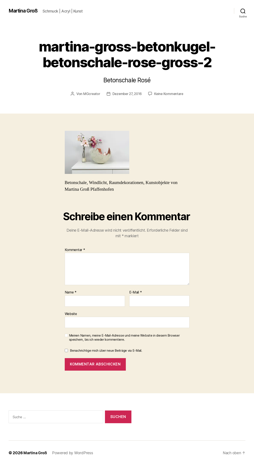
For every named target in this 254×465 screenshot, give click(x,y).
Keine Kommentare (170, 94)
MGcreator (90, 94)
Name (71, 292)
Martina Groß (24, 10)
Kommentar (75, 250)
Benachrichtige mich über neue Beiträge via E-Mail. (106, 350)
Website (71, 314)
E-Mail (135, 292)
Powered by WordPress (73, 453)
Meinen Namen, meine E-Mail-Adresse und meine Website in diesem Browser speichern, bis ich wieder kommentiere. (124, 338)
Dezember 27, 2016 (126, 94)
